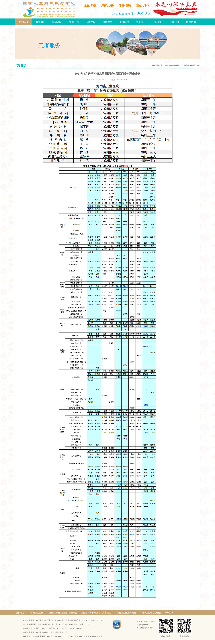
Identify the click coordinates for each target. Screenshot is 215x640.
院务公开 (141, 22)
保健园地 (124, 22)
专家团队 (91, 22)
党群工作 (74, 22)
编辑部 (157, 22)
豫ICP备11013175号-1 (63, 636)
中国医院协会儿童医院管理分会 (62, 612)
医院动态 (57, 22)
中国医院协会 (36, 612)
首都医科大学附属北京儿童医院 (96, 612)
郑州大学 (169, 612)
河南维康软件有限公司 (93, 636)
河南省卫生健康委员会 (125, 612)
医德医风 (191, 22)
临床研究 (174, 22)
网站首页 (24, 22)
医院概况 (40, 22)
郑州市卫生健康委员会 (150, 612)
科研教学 (107, 22)
